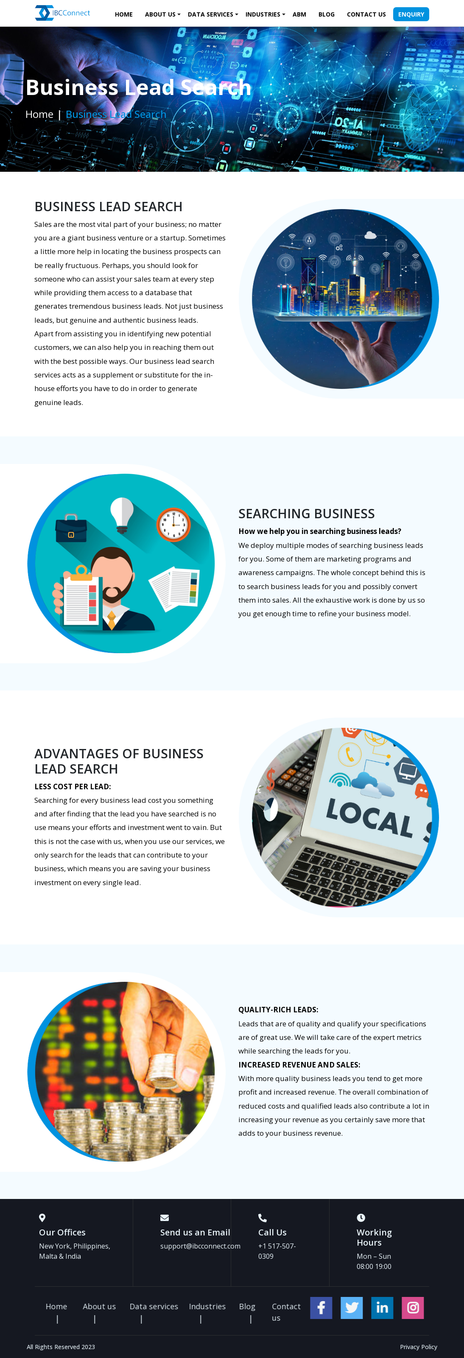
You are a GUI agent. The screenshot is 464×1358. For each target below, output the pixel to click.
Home (124, 14)
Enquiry (411, 14)
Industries (263, 14)
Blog (327, 14)
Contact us (366, 14)
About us (160, 14)
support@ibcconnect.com (200, 1246)
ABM (299, 14)
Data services (210, 14)
